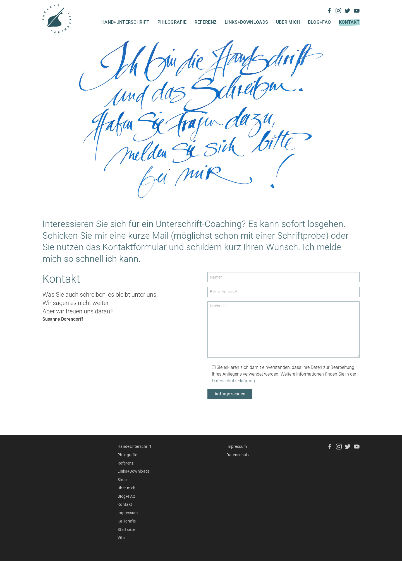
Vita (121, 537)
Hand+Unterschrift (125, 22)
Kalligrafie (127, 521)
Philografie (172, 22)
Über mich (288, 22)
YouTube (357, 11)
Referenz (206, 22)
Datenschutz (238, 455)
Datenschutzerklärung (233, 380)
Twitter (347, 11)
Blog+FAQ (319, 22)
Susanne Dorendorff (56, 18)
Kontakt (349, 22)
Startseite (126, 529)
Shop (122, 479)
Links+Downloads (246, 22)
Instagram (338, 11)
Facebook (329, 11)
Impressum (128, 513)
